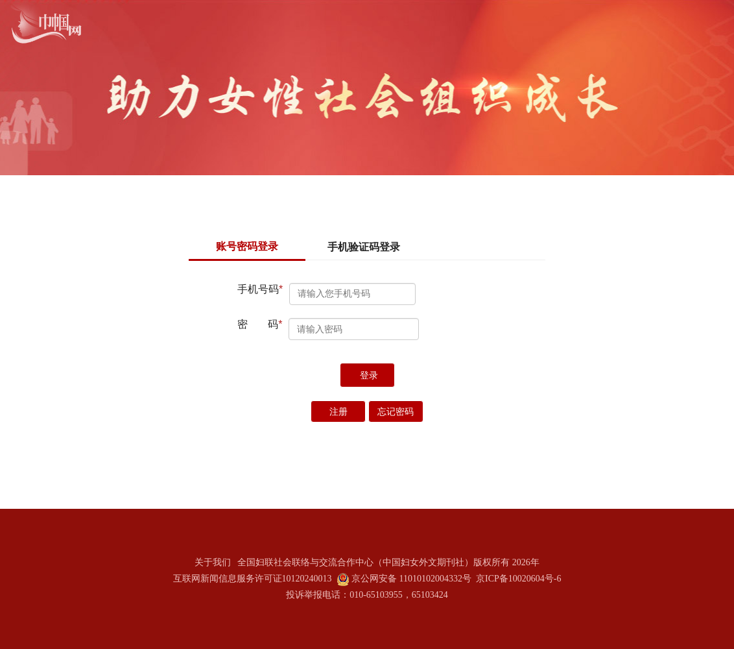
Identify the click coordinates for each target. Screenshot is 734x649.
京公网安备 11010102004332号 (411, 578)
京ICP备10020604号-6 (518, 578)
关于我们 (213, 562)
